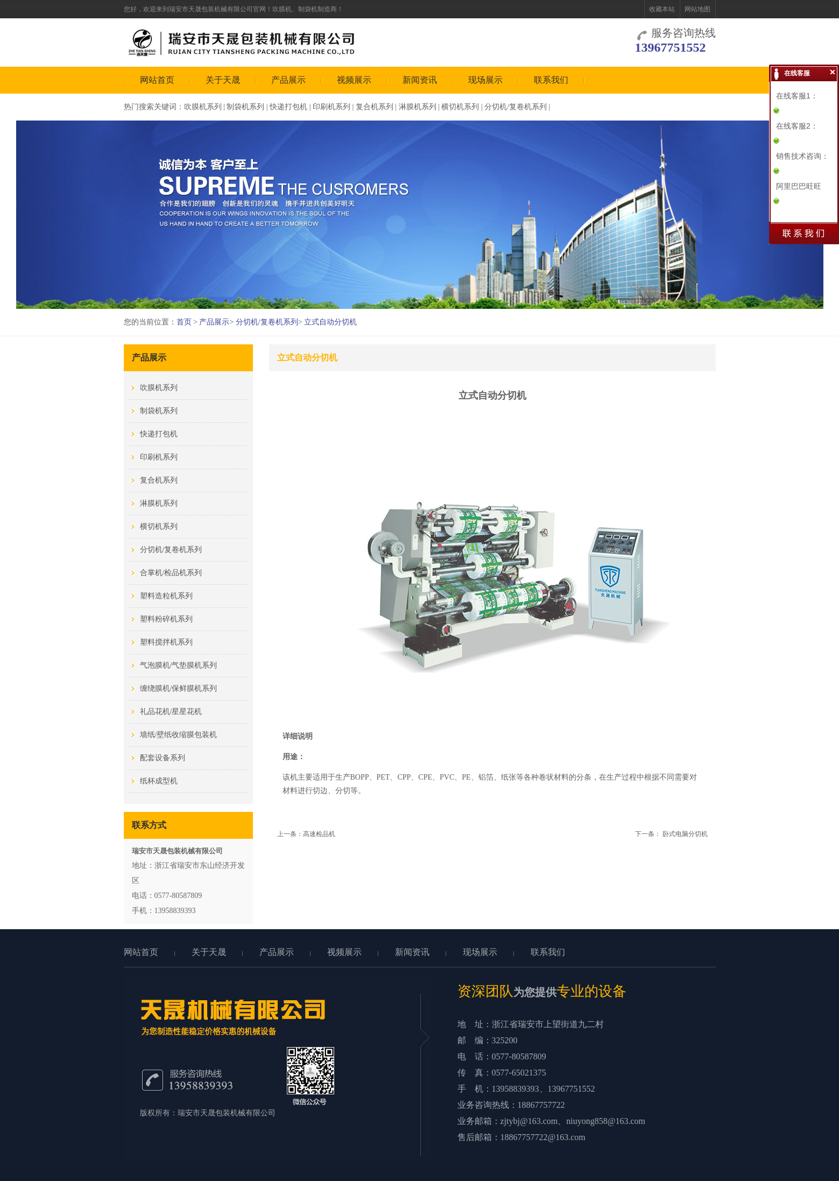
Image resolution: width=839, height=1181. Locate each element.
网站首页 (157, 79)
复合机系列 (374, 107)
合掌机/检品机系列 (171, 573)
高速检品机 (319, 834)
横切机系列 (460, 107)
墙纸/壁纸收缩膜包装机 (178, 735)
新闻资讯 (420, 79)
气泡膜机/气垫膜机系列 (178, 665)
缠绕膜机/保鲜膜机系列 (178, 688)
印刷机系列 (331, 107)
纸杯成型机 (159, 781)
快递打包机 (288, 107)
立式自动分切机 (330, 322)
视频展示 (354, 79)
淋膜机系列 (417, 107)
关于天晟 (223, 79)
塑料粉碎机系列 (166, 619)
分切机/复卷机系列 (515, 107)
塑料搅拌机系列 (166, 642)
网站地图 (697, 9)
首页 (184, 322)
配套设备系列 (162, 758)
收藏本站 (662, 9)
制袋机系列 (245, 107)
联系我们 (551, 79)
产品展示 (288, 79)
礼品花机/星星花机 (171, 712)
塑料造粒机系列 (166, 596)
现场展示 (485, 79)
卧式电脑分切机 (685, 834)
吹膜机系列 (203, 107)
